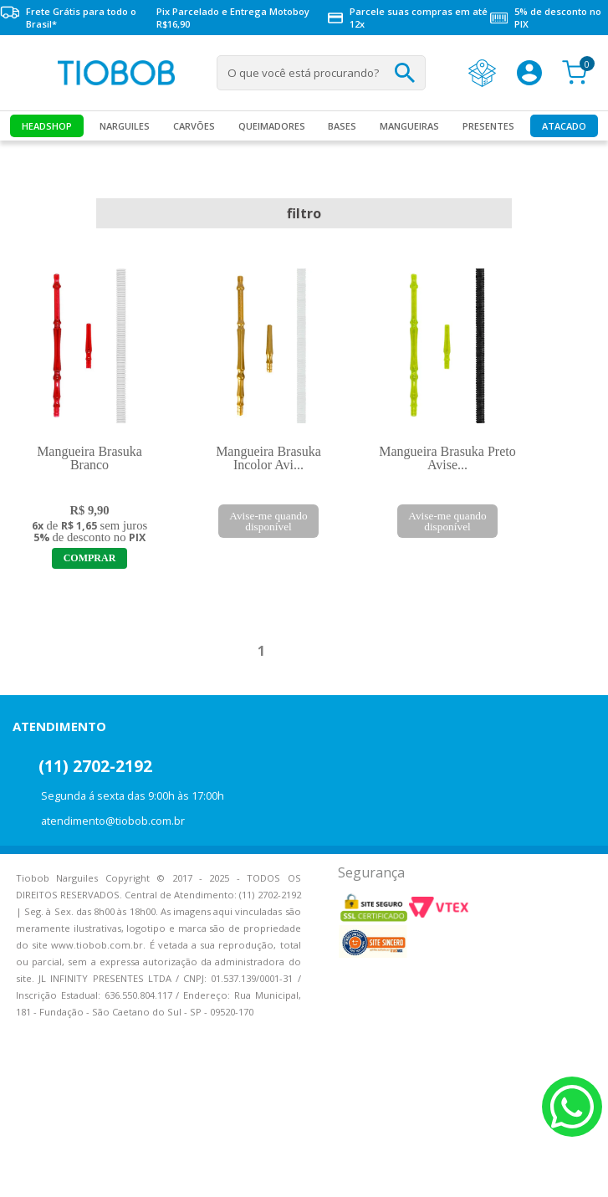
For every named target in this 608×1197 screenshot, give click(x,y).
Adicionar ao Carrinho (89, 558)
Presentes (488, 126)
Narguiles (125, 126)
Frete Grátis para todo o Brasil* (68, 17)
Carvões (194, 126)
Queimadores (271, 126)
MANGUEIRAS (409, 126)
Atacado (564, 126)
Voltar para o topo (25, 1170)
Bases (342, 126)
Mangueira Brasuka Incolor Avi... (268, 458)
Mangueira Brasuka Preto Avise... (447, 458)
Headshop (47, 126)
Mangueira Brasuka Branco (89, 458)
